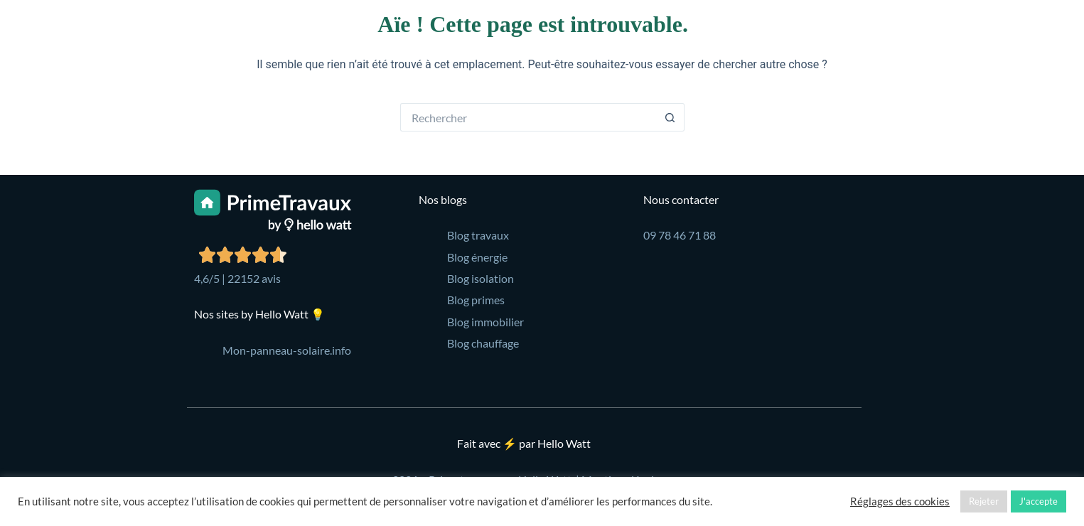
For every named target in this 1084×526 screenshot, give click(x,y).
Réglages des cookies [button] (900, 501)
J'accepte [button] (1038, 501)
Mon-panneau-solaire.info (286, 350)
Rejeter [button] (984, 501)
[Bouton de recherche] (670, 117)
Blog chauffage (483, 343)
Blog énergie (477, 257)
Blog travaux (478, 235)
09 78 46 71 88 (679, 235)
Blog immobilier (485, 321)
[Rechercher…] (528, 117)
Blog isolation (480, 278)
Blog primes (476, 299)
